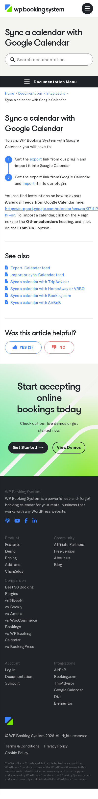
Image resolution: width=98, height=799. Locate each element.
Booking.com (65, 676)
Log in (10, 669)
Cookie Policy (16, 752)
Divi (57, 696)
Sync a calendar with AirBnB (35, 302)
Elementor (63, 703)
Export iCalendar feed (30, 268)
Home (9, 93)
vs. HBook (13, 600)
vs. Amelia (13, 613)
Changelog (14, 571)
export (36, 159)
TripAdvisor (64, 683)
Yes (23, 347)
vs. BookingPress (19, 646)
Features (13, 544)
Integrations (55, 93)
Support (12, 683)
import (29, 183)
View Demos (69, 447)
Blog (58, 564)
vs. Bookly (13, 607)
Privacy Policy (55, 746)
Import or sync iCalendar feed (37, 274)
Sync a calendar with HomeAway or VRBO (47, 288)
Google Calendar (68, 690)
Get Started (28, 447)
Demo (10, 551)
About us (62, 558)
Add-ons (12, 564)
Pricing (11, 558)
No (58, 347)
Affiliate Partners (69, 544)
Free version (64, 551)
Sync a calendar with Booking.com (40, 295)
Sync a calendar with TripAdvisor (39, 281)
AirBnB (60, 669)
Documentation (30, 93)
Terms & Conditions (22, 746)
